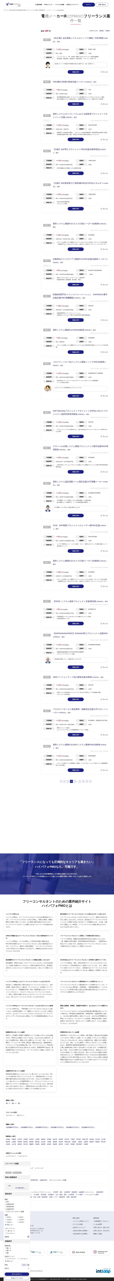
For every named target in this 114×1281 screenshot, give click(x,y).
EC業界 (55, 1192)
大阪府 (80, 1142)
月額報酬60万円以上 (12, 1127)
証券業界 (67, 1192)
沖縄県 (86, 1144)
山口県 (14, 1144)
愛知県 (37, 1142)
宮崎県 (72, 1144)
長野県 (20, 1142)
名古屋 (43, 1142)
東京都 (78, 1139)
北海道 (8, 1139)
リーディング (39, 1168)
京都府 (74, 1142)
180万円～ (21, 1222)
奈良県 (61, 1142)
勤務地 (7, 1237)
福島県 (43, 1139)
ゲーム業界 (79, 1194)
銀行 (61, 1192)
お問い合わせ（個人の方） (101, 1227)
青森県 (14, 1139)
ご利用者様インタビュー (101, 1221)
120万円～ (21, 1219)
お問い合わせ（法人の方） (101, 1230)
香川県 (25, 1144)
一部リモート (10, 1231)
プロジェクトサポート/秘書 (14, 1211)
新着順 (101, 30)
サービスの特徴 (59, 4)
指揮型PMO (9, 1204)
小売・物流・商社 (61, 1194)
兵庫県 (86, 1142)
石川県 (103, 1139)
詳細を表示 (75, 72)
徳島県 (20, 1144)
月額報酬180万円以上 (88, 1127)
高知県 (37, 1144)
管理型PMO (9, 1206)
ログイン (88, 4)
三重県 (49, 1142)
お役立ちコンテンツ (72, 4)
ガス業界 (36, 1194)
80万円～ (20, 1217)
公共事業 (71, 1194)
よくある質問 (97, 1224)
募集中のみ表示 (93, 30)
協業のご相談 (97, 1234)
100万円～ (9, 1219)
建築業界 (62, 1197)
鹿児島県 (79, 1144)
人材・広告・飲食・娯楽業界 (38, 1197)
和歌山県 (67, 1142)
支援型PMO (9, 1209)
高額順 (107, 30)
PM (7, 1202)
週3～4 (8, 1250)
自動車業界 (99, 1192)
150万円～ (9, 1222)
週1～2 (8, 1248)
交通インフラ (53, 1197)
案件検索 (38, 4)
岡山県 (103, 1142)
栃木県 (55, 1139)
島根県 (97, 1142)
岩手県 (20, 1139)
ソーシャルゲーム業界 (91, 1194)
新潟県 (92, 1139)
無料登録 (96, 1218)
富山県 (97, 1139)
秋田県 (31, 1139)
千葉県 (72, 1139)
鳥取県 (92, 1142)
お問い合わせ (102, 4)
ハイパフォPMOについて (81, 1221)
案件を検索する (17, 1274)
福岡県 (43, 1144)
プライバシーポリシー (36, 1270)
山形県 (37, 1139)
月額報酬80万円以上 (26, 1127)
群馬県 (61, 1139)
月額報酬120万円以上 (57, 1127)
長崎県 (55, 1144)
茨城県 (49, 1139)
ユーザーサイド (10, 1258)
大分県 (67, 1144)
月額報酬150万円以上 (73, 1127)
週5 (7, 1253)
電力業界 (43, 1194)
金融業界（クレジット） (86, 1192)
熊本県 (61, 1144)
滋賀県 (55, 1142)
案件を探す (76, 1218)
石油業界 (51, 1194)
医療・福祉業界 (72, 1197)
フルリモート (10, 1233)
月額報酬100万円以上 (42, 1127)
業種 (6, 1265)
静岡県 (31, 1142)
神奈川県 (85, 1139)
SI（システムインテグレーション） (40, 1192)
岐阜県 (25, 1142)
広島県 (8, 1144)
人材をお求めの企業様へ (80, 1230)
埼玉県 (67, 1139)
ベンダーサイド (22, 1258)
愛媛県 (31, 1144)
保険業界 (74, 1192)
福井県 (8, 1142)
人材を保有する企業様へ (80, 1234)
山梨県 (14, 1142)
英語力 (7, 1268)
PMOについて (48, 4)
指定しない (9, 1224)
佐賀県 (49, 1144)
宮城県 (25, 1139)
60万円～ (8, 1217)
